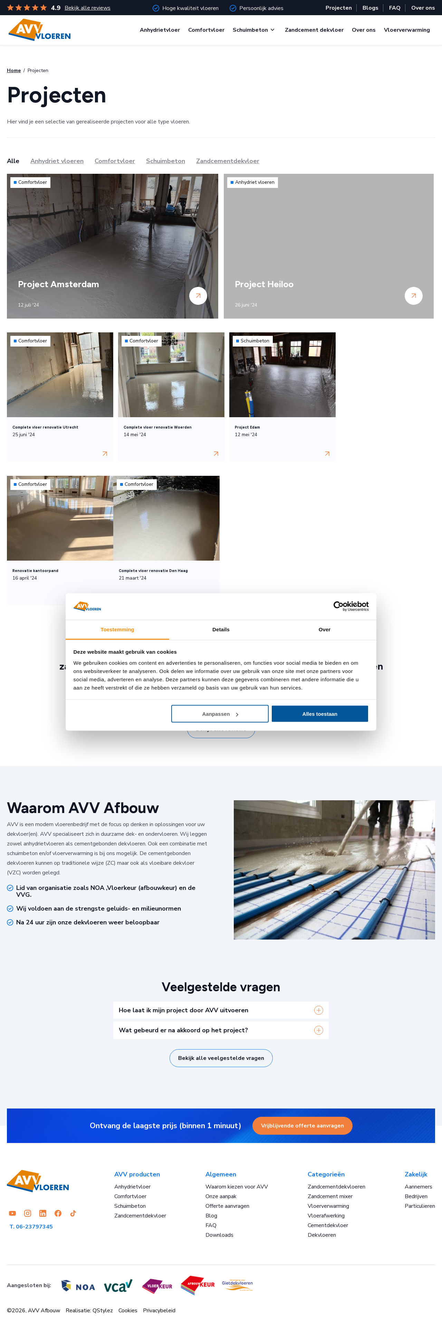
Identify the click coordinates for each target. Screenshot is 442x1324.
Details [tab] (221, 629)
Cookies (127, 1310)
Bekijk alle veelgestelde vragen (221, 1058)
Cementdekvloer (328, 1225)
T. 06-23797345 (31, 1227)
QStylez (103, 1310)
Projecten (339, 8)
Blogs (370, 8)
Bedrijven (416, 1196)
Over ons (423, 8)
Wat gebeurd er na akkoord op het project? (183, 1030)
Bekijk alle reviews (87, 8)
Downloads (219, 1235)
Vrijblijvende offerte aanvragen (302, 1126)
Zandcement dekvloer (314, 30)
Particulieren (420, 1206)
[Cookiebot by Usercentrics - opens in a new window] (338, 606)
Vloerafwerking (326, 1216)
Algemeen (220, 1174)
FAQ (395, 8)
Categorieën (326, 1174)
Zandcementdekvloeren (336, 1187)
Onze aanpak (221, 1196)
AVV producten (137, 1174)
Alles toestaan (320, 714)
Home (14, 70)
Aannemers (418, 1187)
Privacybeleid (159, 1310)
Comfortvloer (206, 30)
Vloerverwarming (407, 30)
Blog (211, 1216)
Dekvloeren (322, 1235)
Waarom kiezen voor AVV (236, 1187)
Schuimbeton (250, 30)
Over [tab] (325, 629)
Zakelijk (416, 1174)
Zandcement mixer (330, 1196)
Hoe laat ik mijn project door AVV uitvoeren (183, 1010)
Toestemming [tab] (117, 629)
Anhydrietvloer (160, 30)
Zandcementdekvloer (140, 1216)
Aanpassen (220, 714)
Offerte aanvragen (227, 1206)
